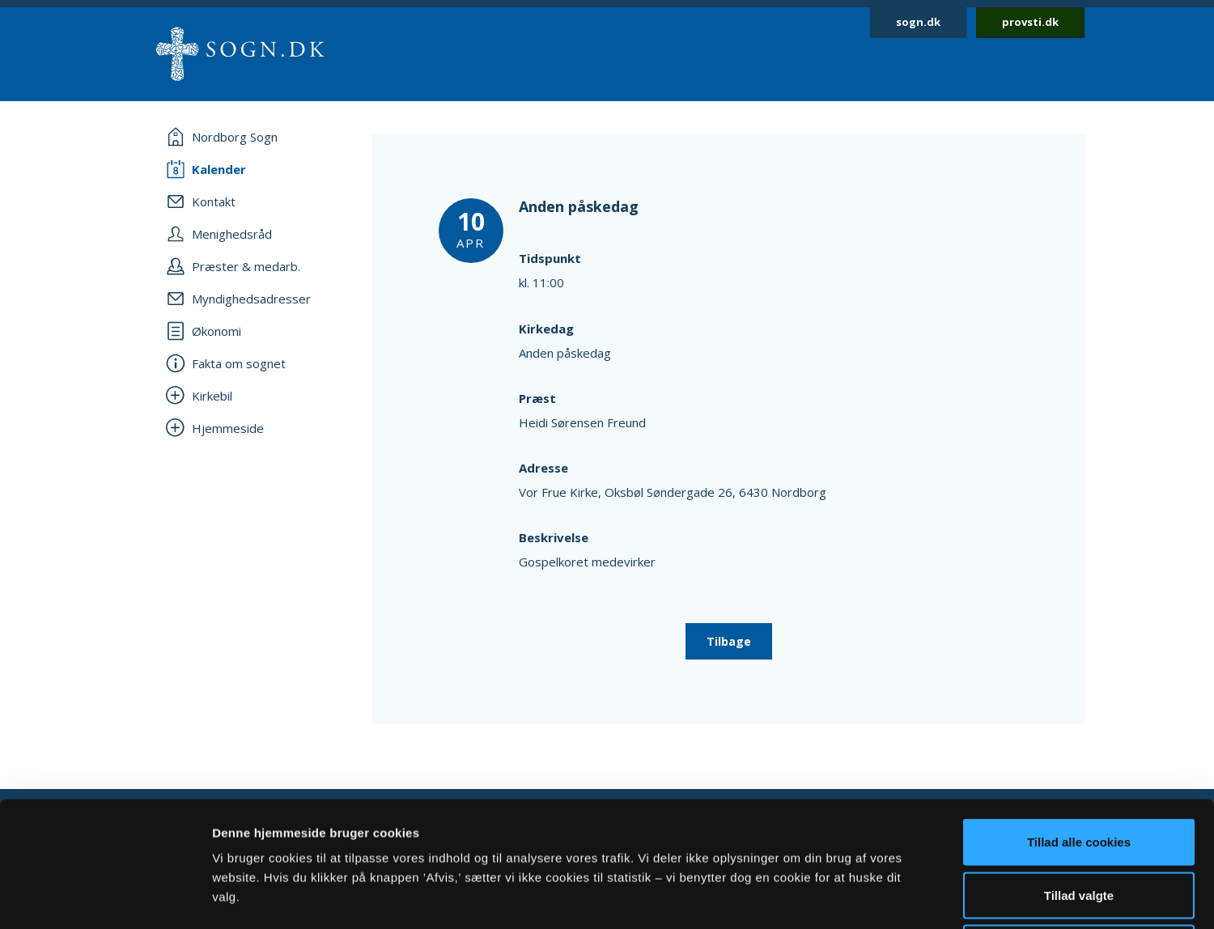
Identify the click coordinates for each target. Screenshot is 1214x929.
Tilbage (729, 641)
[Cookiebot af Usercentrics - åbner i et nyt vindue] (105, 897)
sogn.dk (918, 22)
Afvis (1079, 822)
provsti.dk (1030, 22)
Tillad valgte (1079, 770)
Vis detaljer (841, 897)
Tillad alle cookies (1079, 716)
